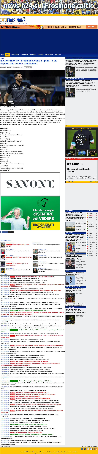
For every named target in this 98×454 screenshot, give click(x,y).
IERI (96, 181)
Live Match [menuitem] (33, 54)
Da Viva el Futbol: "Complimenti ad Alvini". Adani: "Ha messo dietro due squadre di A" (33, 428)
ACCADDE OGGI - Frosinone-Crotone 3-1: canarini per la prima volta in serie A (31, 292)
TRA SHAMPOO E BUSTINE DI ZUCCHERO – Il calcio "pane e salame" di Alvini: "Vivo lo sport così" (36, 308)
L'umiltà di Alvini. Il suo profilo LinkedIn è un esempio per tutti (26, 422)
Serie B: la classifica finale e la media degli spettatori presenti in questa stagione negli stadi (34, 402)
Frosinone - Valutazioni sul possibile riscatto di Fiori (28, 310)
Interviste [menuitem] (40, 54)
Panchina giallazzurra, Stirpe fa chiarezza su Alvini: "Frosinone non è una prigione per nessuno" (35, 326)
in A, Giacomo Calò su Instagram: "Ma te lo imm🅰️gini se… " (29, 392)
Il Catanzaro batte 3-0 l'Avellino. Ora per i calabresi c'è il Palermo (27, 440)
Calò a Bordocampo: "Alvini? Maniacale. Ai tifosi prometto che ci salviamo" (30, 420)
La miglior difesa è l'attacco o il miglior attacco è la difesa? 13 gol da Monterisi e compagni (34, 302)
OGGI (91, 181)
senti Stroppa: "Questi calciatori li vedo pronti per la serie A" (29, 361)
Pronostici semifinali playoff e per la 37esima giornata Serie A (26, 357)
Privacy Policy (94, 446)
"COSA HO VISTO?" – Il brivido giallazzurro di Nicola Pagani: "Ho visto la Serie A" (31, 408)
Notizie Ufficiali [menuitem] (49, 54)
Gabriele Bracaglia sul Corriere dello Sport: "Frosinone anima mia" (27, 418)
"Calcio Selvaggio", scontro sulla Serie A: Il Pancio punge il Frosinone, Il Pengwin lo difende (34, 400)
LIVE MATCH (69, 211)
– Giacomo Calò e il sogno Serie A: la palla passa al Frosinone (30, 381)
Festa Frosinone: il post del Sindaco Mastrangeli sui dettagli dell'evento (29, 328)
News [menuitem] (7, 54)
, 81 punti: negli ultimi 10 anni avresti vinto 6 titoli (26, 432)
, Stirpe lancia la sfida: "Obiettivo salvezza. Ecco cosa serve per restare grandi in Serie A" (37, 345)
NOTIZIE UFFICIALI (71, 253)
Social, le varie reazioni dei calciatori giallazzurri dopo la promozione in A (29, 359)
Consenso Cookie (86, 446)
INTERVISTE (69, 233)
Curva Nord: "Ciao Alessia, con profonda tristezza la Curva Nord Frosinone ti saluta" (32, 406)
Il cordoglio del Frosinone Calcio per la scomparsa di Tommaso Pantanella (30, 369)
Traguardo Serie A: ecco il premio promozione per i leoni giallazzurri (28, 390)
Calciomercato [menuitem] (24, 54)
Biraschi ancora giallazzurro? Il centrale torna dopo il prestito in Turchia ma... (30, 367)
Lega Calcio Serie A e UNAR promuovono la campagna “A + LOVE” (28, 282)
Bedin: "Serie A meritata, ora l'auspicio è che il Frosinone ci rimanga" (28, 280)
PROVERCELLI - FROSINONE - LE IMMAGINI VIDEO (75, 273)
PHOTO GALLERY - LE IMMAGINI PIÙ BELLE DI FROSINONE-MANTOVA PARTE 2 (75, 311)
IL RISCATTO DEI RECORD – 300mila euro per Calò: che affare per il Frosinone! (31, 371)
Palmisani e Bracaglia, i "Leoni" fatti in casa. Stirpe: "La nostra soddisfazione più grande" (34, 333)
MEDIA (68, 270)
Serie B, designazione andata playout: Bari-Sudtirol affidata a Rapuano (28, 426)
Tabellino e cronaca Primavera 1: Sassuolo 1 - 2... (18, 270)
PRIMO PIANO (70, 58)
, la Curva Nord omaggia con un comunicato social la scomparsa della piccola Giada (35, 290)
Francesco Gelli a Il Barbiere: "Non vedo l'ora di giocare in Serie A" (27, 355)
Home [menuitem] (2, 54)
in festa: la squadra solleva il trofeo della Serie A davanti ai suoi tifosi (31, 276)
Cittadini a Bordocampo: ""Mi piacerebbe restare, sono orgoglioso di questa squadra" (33, 324)
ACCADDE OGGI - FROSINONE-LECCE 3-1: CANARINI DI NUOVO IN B (75, 290)
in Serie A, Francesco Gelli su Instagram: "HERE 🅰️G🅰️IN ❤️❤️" (30, 398)
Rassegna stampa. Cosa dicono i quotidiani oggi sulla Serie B (26, 288)
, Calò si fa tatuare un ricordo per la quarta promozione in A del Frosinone (32, 394)
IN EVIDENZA (69, 78)
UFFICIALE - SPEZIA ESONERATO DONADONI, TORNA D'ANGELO (73, 257)
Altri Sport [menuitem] (58, 54)
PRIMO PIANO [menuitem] (15, 54)
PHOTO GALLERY (71, 307)
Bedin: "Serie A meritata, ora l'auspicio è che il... (18, 251)
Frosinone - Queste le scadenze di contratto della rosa (28, 424)
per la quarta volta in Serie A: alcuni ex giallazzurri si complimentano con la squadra (35, 404)
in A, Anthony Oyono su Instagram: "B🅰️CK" (25, 396)
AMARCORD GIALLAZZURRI (73, 286)
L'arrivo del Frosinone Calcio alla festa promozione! (45, 244)
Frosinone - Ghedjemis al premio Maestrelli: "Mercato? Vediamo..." (32, 434)
